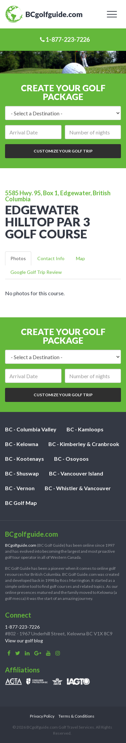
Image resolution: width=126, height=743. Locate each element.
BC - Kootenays (24, 458)
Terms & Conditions (76, 716)
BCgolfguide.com (20, 545)
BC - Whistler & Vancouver (78, 488)
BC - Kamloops (85, 429)
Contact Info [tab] (51, 258)
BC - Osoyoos (71, 458)
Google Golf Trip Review (36, 272)
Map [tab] (80, 258)
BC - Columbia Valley (30, 429)
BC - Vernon (20, 488)
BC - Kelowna (21, 444)
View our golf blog (24, 640)
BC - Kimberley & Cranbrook (83, 444)
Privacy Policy (42, 716)
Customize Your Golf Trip (63, 150)
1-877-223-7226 (65, 39)
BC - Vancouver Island (76, 473)
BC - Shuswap (22, 473)
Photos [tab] (18, 258)
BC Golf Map (21, 503)
